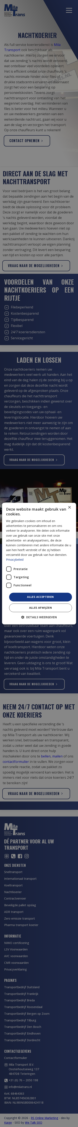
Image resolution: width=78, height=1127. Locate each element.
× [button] (69, 507)
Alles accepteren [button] (40, 597)
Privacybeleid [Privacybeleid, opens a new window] (15, 560)
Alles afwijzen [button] (40, 608)
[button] (39, 617)
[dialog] (39, 563)
